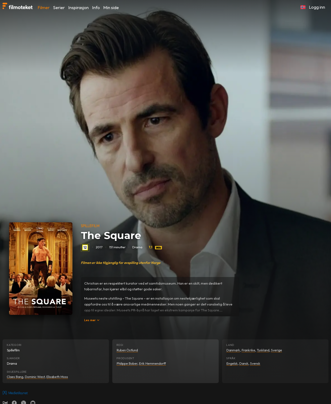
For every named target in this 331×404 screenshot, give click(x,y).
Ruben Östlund (127, 350)
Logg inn (317, 7)
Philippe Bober (127, 363)
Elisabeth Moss (57, 377)
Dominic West (35, 377)
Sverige (276, 350)
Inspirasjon (78, 7)
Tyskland (263, 350)
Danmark (233, 350)
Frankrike (248, 350)
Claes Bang (15, 377)
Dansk (243, 363)
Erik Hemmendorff (152, 363)
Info (96, 7)
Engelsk (232, 363)
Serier (59, 7)
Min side (111, 7)
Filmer (44, 7)
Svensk (255, 363)
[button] (302, 7)
